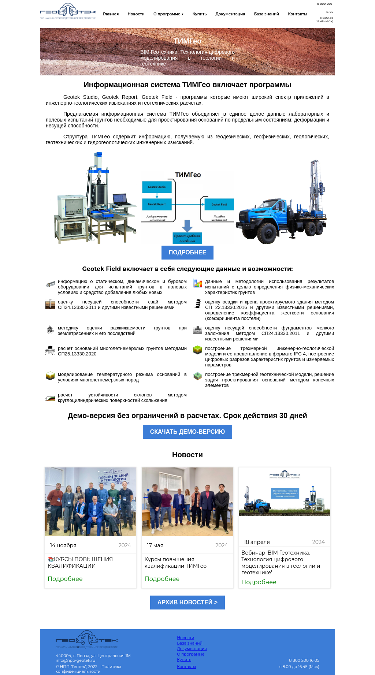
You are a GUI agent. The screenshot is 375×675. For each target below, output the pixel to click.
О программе (190, 654)
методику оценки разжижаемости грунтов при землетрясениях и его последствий (122, 330)
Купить (198, 14)
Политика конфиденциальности (88, 669)
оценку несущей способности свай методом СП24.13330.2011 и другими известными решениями (122, 304)
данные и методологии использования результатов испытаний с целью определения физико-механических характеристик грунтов (269, 287)
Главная (110, 14)
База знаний (264, 14)
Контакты (294, 14)
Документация (228, 14)
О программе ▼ (167, 14)
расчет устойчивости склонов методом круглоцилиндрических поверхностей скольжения (122, 397)
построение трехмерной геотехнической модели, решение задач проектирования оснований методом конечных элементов (269, 380)
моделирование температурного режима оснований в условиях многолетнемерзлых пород (122, 377)
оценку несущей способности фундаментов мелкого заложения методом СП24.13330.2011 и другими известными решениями (269, 333)
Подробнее (65, 578)
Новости (135, 14)
